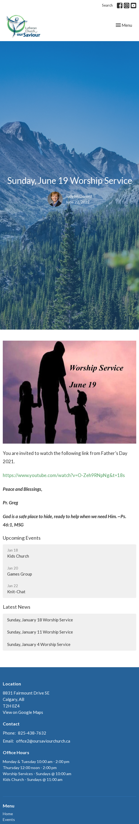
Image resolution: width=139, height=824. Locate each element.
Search (107, 5)
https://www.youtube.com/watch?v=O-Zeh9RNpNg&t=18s (64, 475)
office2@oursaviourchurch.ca (43, 740)
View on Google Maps (23, 712)
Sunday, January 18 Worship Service (40, 619)
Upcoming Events (22, 538)
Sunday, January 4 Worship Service (38, 644)
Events (9, 819)
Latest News (16, 607)
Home (8, 813)
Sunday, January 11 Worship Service (40, 631)
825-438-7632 (32, 732)
